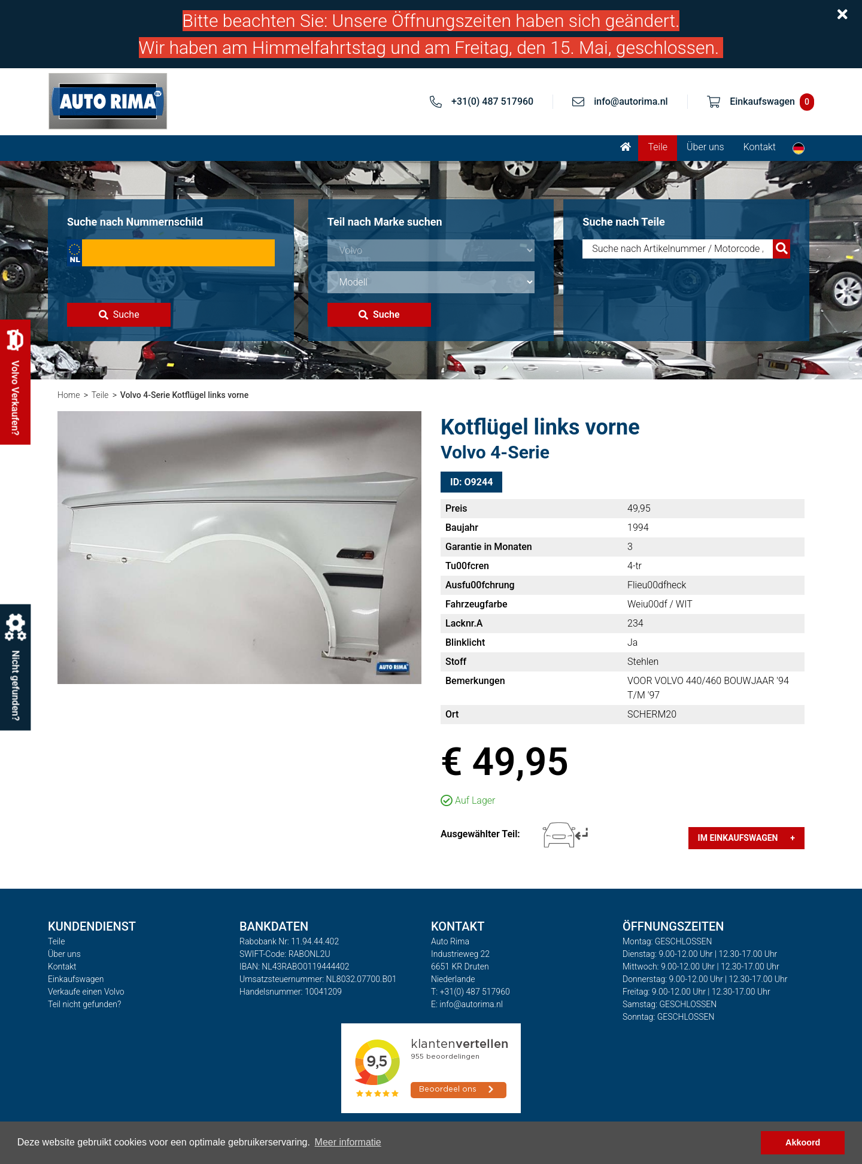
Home (68, 395)
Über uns (705, 147)
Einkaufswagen (76, 979)
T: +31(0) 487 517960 (470, 991)
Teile (657, 147)
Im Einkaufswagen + (746, 838)
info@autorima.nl (631, 101)
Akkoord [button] (802, 1142)
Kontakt (759, 147)
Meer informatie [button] (348, 1142)
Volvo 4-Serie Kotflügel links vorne (184, 395)
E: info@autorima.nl (467, 1004)
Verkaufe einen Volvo (86, 991)
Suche (119, 314)
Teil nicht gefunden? (84, 1004)
